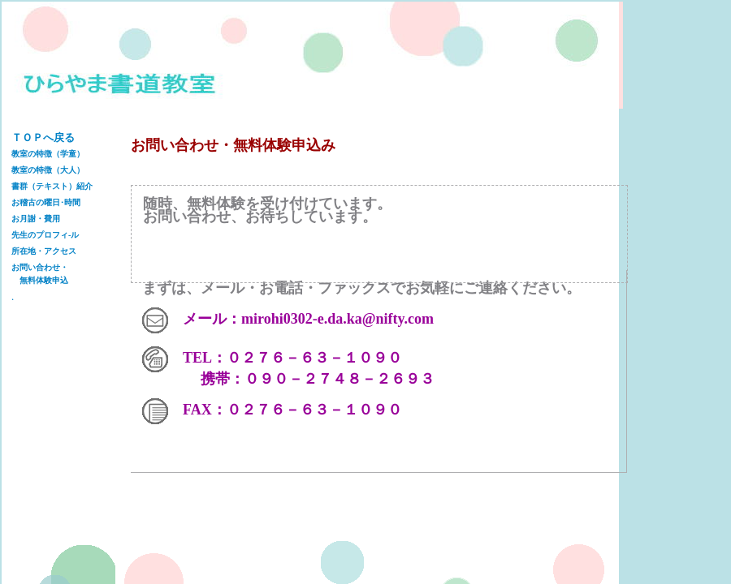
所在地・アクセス (43, 251)
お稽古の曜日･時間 (45, 202)
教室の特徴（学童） (47, 153)
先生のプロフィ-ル (45, 234)
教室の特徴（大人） (47, 169)
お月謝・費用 (35, 218)
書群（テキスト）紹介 (52, 186)
